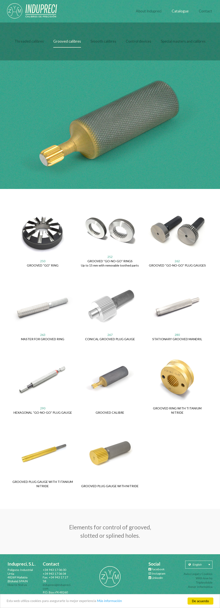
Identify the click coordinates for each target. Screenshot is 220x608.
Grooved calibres (67, 41)
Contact (205, 11)
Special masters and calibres (183, 41)
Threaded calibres (29, 41)
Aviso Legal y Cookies (198, 574)
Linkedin (155, 578)
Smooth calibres (103, 41)
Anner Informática (200, 587)
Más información (109, 602)
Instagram (156, 573)
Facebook (156, 569)
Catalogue (180, 11)
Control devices (138, 41)
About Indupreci (149, 11)
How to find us (17, 585)
